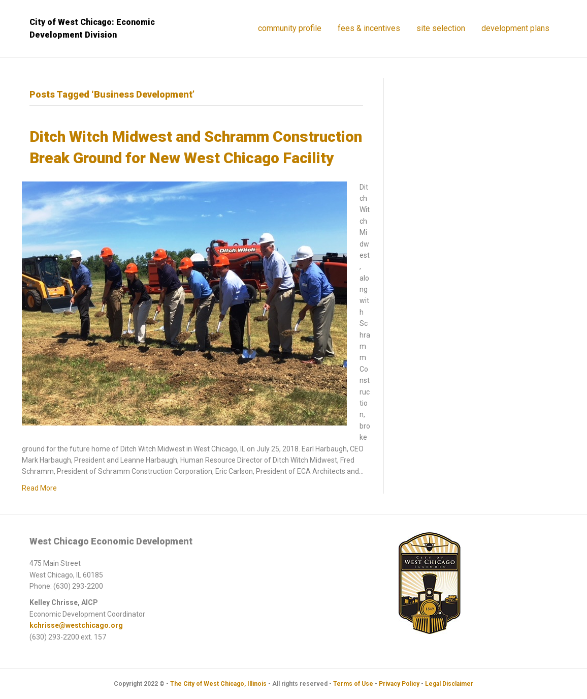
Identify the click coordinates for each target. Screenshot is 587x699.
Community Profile (289, 28)
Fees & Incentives (369, 28)
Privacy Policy (399, 683)
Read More (39, 488)
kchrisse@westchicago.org (76, 625)
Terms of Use (353, 683)
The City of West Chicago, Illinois (218, 683)
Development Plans (515, 28)
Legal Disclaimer (449, 683)
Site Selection (440, 28)
